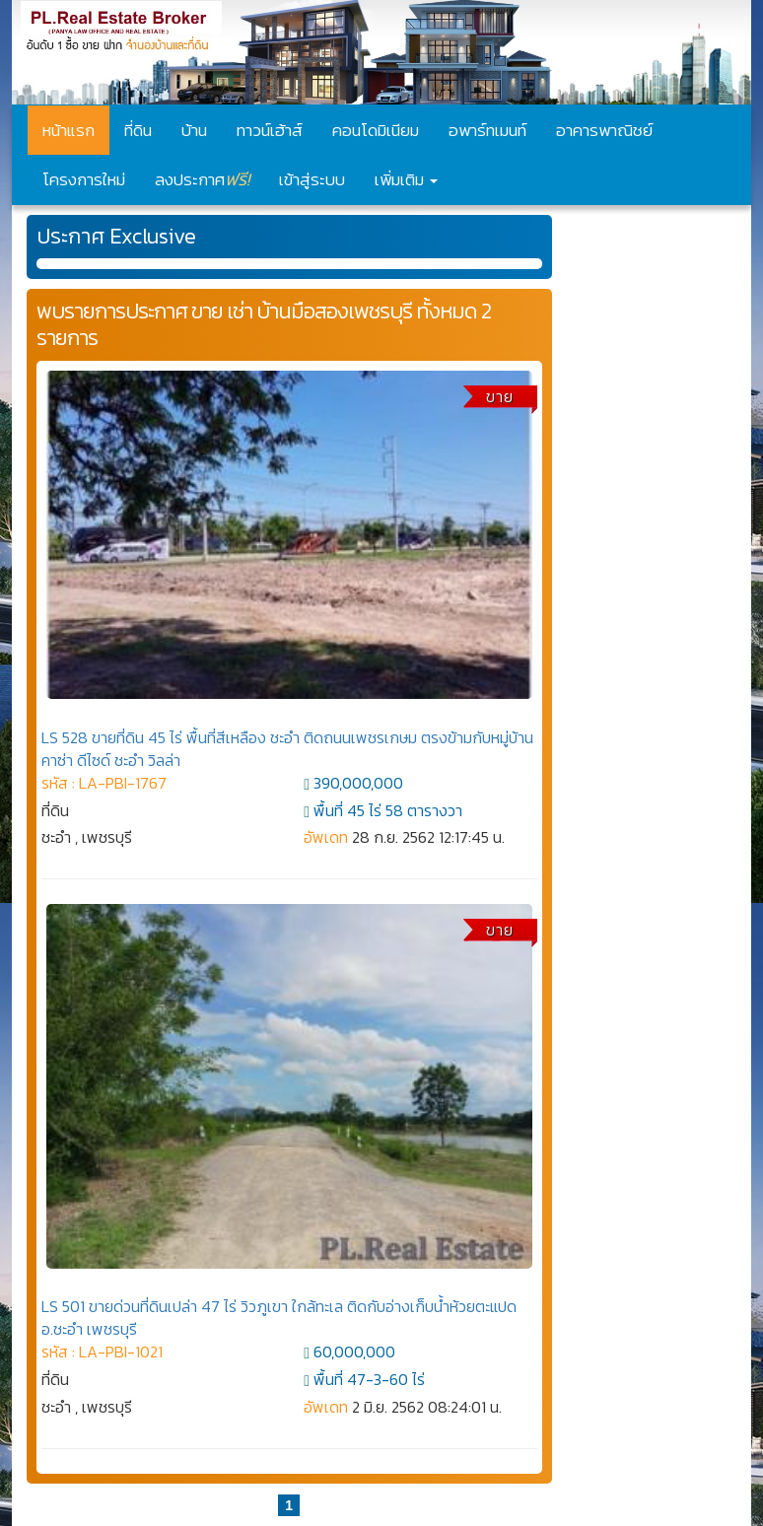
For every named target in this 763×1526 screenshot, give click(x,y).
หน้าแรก (68, 130)
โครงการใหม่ (83, 179)
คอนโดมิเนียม (375, 130)
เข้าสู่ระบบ (312, 179)
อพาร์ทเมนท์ (487, 130)
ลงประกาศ (202, 179)
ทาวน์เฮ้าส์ (270, 130)
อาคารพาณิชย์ (604, 130)
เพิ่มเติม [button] (406, 179)
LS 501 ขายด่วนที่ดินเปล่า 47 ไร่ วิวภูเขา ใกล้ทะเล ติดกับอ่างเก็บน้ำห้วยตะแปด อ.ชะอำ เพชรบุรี (279, 1317)
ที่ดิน (138, 130)
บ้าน (194, 130)
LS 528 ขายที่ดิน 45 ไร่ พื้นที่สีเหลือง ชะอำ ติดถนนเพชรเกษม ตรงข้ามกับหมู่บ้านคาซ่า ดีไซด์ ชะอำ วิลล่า (287, 749)
